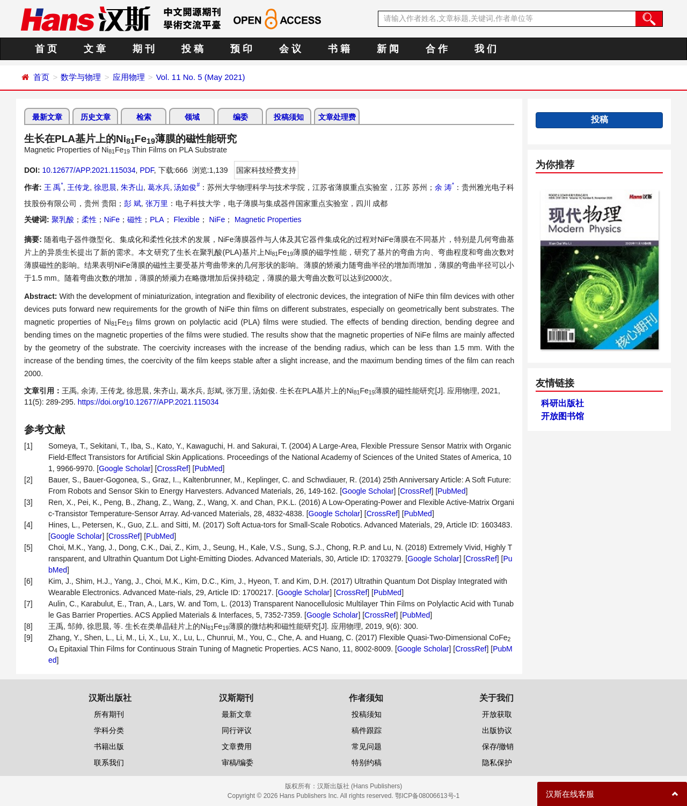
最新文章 (47, 117)
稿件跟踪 (367, 730)
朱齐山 (132, 187)
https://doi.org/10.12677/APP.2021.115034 (148, 402)
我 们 (485, 48)
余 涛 (444, 187)
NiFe (112, 219)
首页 (41, 77)
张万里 (156, 203)
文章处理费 (337, 117)
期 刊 (144, 48)
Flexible (186, 219)
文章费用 (237, 746)
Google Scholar (125, 468)
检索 (143, 117)
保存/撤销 (498, 746)
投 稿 (192, 48)
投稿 (599, 119)
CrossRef (172, 468)
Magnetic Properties (266, 219)
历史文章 (96, 117)
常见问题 (367, 746)
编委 (240, 117)
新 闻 (388, 48)
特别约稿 (367, 762)
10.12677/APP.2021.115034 (88, 170)
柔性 (89, 219)
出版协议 (497, 730)
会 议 (290, 48)
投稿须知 (289, 117)
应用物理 (129, 77)
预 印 (241, 48)
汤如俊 (187, 187)
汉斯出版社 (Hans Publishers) (360, 786)
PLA (157, 219)
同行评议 (237, 730)
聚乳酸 (63, 219)
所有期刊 (109, 714)
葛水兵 (159, 187)
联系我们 (109, 762)
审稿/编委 (238, 762)
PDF (147, 170)
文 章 (95, 48)
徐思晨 (105, 187)
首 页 (46, 48)
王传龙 (78, 187)
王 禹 (53, 187)
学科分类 (109, 730)
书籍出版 (109, 746)
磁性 (134, 219)
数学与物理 (81, 77)
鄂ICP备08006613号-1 (427, 796)
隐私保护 (497, 762)
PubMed (208, 468)
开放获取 (497, 714)
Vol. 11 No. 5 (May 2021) (200, 77)
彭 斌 (132, 203)
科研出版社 (562, 403)
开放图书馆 (562, 416)
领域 (192, 117)
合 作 (437, 48)
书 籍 (339, 48)
